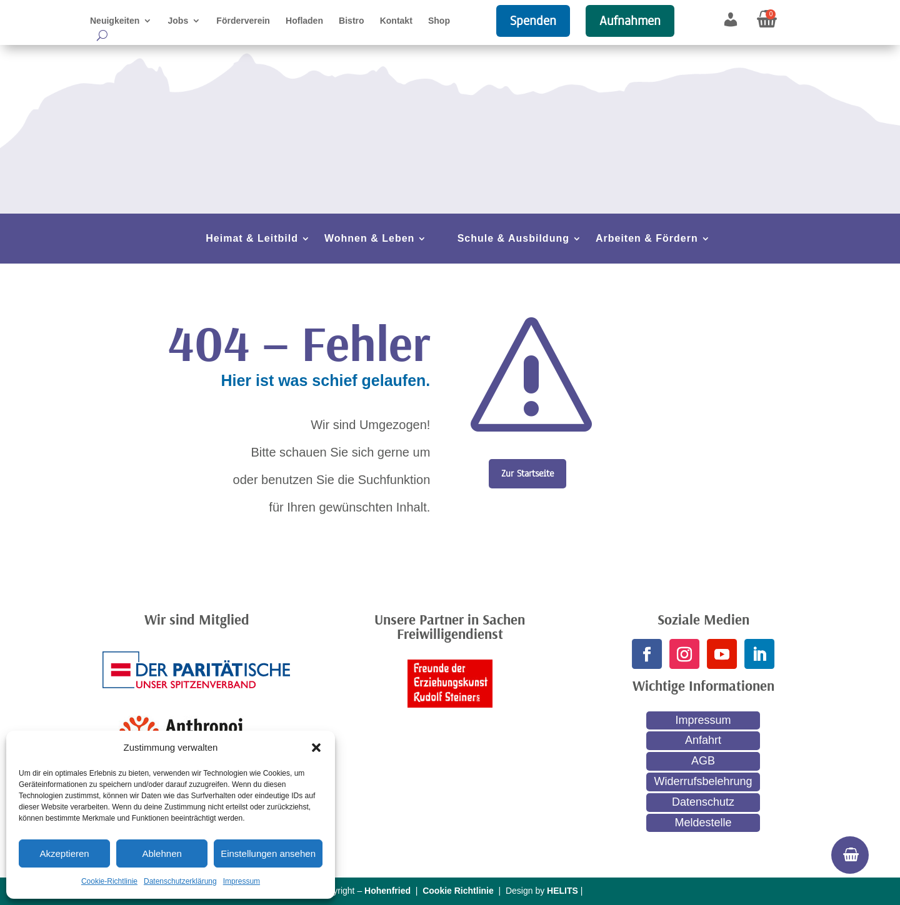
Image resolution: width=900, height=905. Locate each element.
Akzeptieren (64, 853)
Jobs (178, 21)
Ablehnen (161, 853)
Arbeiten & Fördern (647, 239)
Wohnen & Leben (369, 239)
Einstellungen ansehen (268, 853)
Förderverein (243, 21)
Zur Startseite (527, 473)
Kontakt (396, 21)
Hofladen (304, 21)
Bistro (351, 21)
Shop (439, 21)
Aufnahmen (630, 20)
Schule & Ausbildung (513, 239)
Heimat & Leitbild (252, 239)
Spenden (533, 20)
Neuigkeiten (114, 21)
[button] (316, 747)
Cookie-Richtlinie (109, 881)
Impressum (241, 881)
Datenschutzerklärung (180, 881)
